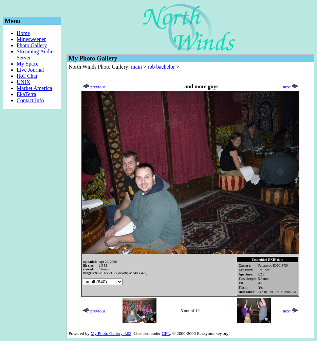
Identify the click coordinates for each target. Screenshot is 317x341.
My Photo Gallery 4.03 (111, 333)
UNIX (23, 82)
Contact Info (30, 100)
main (136, 67)
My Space (27, 64)
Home (23, 33)
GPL (166, 333)
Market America (34, 88)
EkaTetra (26, 94)
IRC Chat (27, 76)
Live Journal (30, 70)
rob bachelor (161, 67)
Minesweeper (31, 39)
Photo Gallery (32, 45)
